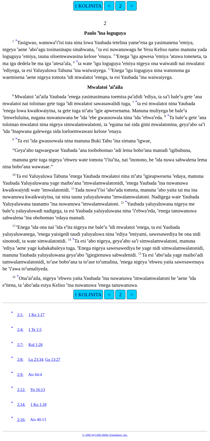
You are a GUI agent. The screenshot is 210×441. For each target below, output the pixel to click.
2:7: (20, 344)
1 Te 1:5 (35, 329)
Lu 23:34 (35, 359)
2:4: (20, 329)
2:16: (21, 419)
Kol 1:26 (35, 344)
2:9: (20, 374)
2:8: (20, 359)
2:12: (21, 389)
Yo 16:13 (37, 389)
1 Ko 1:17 (36, 314)
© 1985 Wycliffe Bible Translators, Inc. (105, 434)
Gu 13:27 (52, 359)
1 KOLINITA (88, 6)
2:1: (20, 314)
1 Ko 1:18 (39, 404)
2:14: (21, 404)
